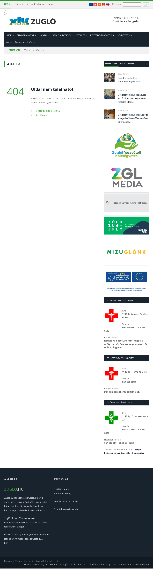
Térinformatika (96, 564)
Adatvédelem (142, 564)
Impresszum (125, 564)
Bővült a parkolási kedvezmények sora (129, 79)
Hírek (9, 35)
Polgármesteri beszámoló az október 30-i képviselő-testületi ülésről (132, 98)
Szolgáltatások (61, 35)
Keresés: (116, 4)
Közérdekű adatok (101, 35)
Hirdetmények (127, 63)
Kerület (80, 35)
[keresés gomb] (146, 4)
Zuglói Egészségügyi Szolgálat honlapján (124, 451)
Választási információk (19, 42)
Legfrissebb (111, 63)
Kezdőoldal (41, 115)
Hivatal (43, 35)
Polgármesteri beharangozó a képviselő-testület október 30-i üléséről (133, 118)
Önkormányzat (25, 35)
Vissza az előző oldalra (48, 110)
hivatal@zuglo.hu (129, 21)
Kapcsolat (111, 564)
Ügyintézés (123, 35)
